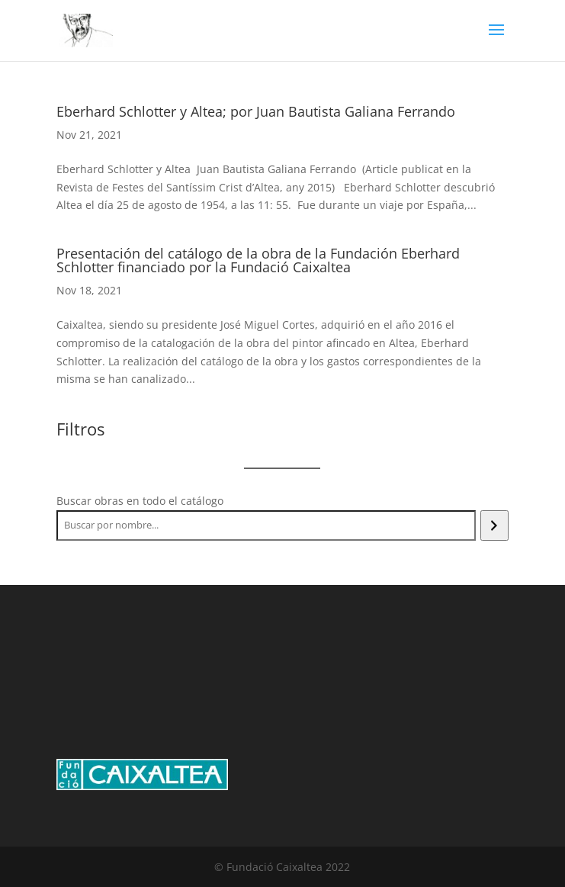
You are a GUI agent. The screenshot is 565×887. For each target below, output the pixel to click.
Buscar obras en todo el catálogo (139, 500)
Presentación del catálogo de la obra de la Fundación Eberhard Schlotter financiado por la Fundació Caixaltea (258, 260)
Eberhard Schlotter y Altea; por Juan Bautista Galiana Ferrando (255, 111)
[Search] (494, 525)
